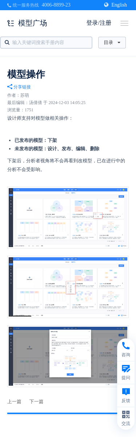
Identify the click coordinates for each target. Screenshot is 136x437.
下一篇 (36, 401)
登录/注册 (98, 23)
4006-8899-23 (56, 5)
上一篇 (14, 401)
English (115, 5)
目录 (112, 42)
